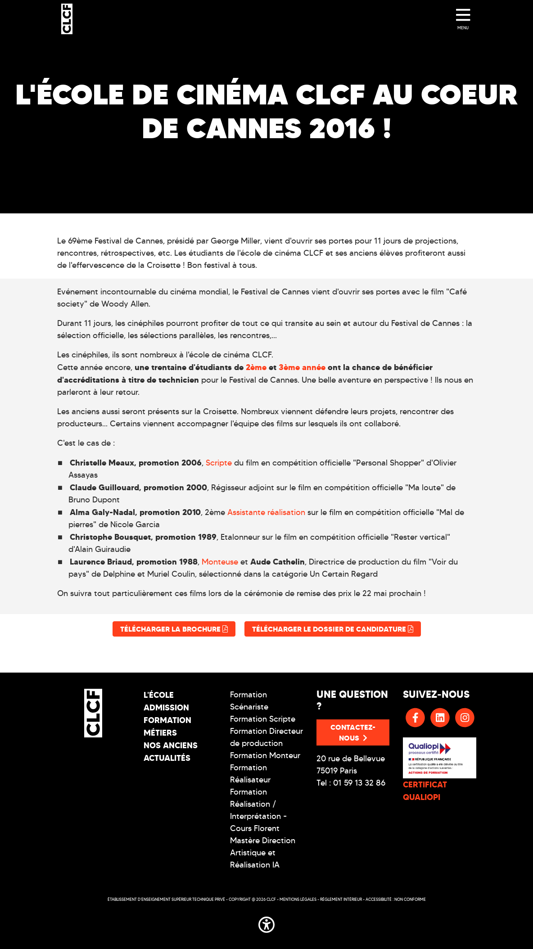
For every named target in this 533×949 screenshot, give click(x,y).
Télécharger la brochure (174, 628)
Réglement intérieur (341, 899)
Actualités (167, 758)
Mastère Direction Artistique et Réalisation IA (262, 853)
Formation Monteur (265, 755)
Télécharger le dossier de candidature (332, 628)
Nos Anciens (171, 745)
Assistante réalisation (266, 512)
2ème (257, 367)
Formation (167, 720)
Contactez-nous (352, 732)
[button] (266, 923)
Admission (166, 707)
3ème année (302, 367)
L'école (159, 695)
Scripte (220, 463)
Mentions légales (298, 899)
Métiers (160, 733)
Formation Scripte (262, 719)
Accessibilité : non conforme (396, 899)
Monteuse (221, 562)
